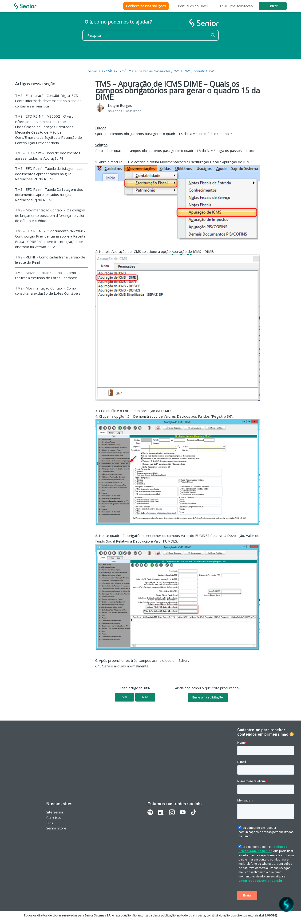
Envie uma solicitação (236, 6)
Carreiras (53, 817)
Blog (50, 822)
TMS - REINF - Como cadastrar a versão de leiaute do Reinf (50, 260)
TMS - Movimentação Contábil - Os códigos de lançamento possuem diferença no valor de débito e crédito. (50, 215)
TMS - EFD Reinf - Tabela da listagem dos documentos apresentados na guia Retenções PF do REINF (49, 173)
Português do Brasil (193, 6)
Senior (92, 71)
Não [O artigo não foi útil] (145, 697)
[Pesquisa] (150, 35)
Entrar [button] (272, 6)
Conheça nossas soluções (146, 6)
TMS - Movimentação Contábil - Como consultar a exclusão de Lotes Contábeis (47, 291)
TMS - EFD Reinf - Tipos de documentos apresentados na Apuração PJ (47, 156)
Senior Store (56, 828)
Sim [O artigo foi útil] (124, 697)
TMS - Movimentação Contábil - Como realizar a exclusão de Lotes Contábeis (46, 275)
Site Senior (54, 812)
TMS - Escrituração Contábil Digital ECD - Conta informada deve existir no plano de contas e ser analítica (48, 100)
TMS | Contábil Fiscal (198, 71)
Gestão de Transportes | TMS (158, 71)
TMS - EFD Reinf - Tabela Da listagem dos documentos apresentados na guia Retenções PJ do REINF (49, 194)
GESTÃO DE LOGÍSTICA (117, 71)
